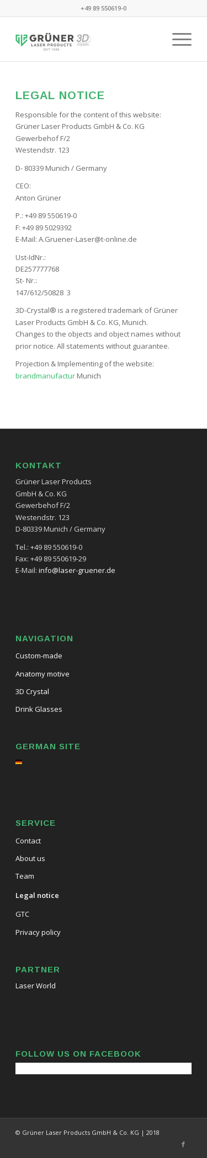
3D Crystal (32, 691)
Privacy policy (38, 932)
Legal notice (37, 895)
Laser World (35, 986)
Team (24, 876)
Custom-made (38, 656)
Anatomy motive (42, 674)
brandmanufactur (45, 376)
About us (30, 858)
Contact (28, 841)
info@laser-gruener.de (77, 570)
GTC (22, 914)
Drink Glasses (38, 709)
